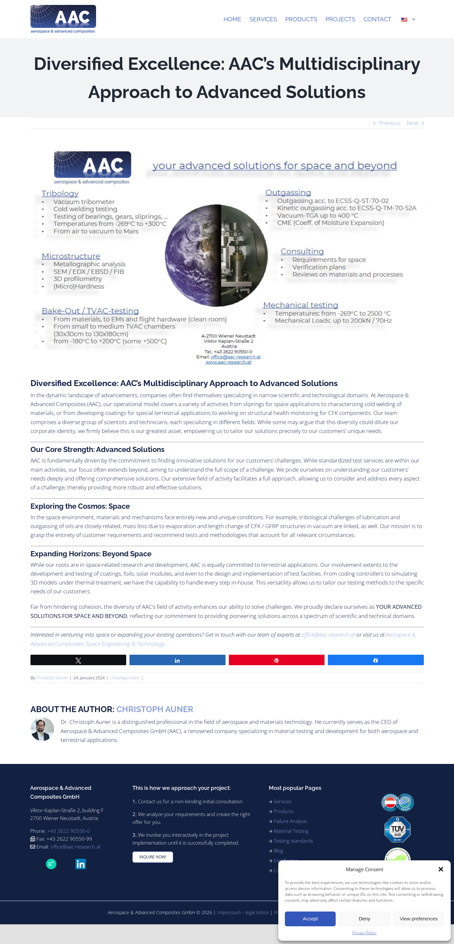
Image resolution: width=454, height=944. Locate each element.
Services (282, 801)
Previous (390, 123)
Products (284, 811)
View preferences (419, 918)
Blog (278, 850)
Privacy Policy (364, 932)
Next (412, 123)
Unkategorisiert (124, 678)
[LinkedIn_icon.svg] (80, 861)
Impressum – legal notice (243, 912)
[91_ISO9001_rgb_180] (398, 819)
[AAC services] (227, 258)
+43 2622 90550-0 (68, 831)
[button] (441, 869)
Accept (310, 918)
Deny (364, 918)
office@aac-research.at (328, 634)
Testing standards (293, 840)
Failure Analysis (290, 821)
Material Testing (291, 831)
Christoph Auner (52, 678)
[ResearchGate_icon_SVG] (51, 861)
